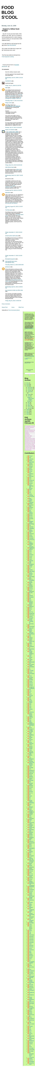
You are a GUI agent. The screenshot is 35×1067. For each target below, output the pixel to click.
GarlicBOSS (8, 81)
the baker (31, 1051)
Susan (30, 898)
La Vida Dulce (31, 732)
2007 (27, 411)
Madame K (31, 770)
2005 (27, 414)
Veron (30, 948)
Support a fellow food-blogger (30, 398)
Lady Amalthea (31, 734)
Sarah (30, 865)
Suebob (31, 891)
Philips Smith (8, 102)
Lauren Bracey (31, 747)
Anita (30, 489)
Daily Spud (31, 571)
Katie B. (31, 717)
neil (30, 1027)
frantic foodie (30, 998)
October (30, 390)
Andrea (31, 481)
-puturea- (31, 459)
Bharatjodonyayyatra (10, 259)
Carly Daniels (31, 530)
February (30, 406)
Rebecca (31, 841)
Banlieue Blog (31, 505)
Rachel (31, 834)
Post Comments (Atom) (14, 310)
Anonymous (31, 497)
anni (30, 964)
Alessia (31, 464)
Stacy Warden (31, 881)
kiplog (30, 1011)
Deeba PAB (30, 583)
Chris (30, 550)
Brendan (31, 518)
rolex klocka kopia (9, 167)
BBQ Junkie (30, 499)
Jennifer (31, 679)
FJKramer (31, 614)
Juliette (31, 709)
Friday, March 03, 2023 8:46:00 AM (13, 165)
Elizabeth (31, 597)
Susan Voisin (30, 893)
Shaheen (31, 869)
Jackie (30, 672)
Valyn (30, 943)
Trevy (30, 930)
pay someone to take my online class (14, 290)
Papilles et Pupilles (31, 812)
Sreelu (30, 879)
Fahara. (31, 616)
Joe (30, 689)
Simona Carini (31, 876)
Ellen (30, 600)
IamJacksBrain (31, 662)
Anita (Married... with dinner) (31, 486)
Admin (30, 460)
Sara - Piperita (31, 858)
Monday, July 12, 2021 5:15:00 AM (13, 127)
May (29, 402)
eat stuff (31, 984)
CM (30, 525)
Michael (31, 785)
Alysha (30, 469)
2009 (27, 386)
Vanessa (31, 945)
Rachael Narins (31, 833)
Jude (30, 699)
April (29, 404)
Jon (30, 692)
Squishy (31, 877)
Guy (30, 636)
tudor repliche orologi (10, 186)
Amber (30, 471)
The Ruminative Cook (31, 917)
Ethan (30, 609)
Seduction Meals (31, 868)
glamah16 (31, 1002)
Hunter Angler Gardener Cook (31, 653)
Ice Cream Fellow (31, 665)
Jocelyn (31, 685)
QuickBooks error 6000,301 (13, 106)
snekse (31, 1043)
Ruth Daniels (31, 851)
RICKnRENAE (31, 830)
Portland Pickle (31, 825)
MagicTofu (31, 772)
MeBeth (31, 776)
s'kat (30, 1032)
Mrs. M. (31, 793)
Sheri (30, 872)
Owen (30, 808)
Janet (30, 676)
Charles (31, 536)
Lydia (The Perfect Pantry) (31, 763)
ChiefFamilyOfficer (31, 548)
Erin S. (30, 607)
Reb (30, 839)
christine (31, 972)
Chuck (30, 556)
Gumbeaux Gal (31, 634)
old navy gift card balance (11, 203)
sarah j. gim (31, 1034)
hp (29, 1005)
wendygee (31, 1061)
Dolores (31, 588)
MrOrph (31, 791)
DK (30, 568)
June (29, 395)
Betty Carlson (31, 512)
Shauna (31, 871)
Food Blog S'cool (10, 12)
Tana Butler (30, 904)
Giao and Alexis (31, 628)
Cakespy (31, 526)
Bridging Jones (31, 522)
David (30, 575)
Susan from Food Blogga (31, 896)
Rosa (30, 845)
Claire (30, 559)
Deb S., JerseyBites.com (31, 580)
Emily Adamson (31, 606)
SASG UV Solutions (10, 129)
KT (29, 710)
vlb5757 (31, 1060)
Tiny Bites (31, 922)
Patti (30, 815)
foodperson (31, 995)
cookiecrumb (31, 974)
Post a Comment (6, 304)
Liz (29, 756)
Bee (30, 510)
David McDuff (31, 573)
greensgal (31, 1003)
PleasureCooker (31, 823)
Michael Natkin (31, 784)
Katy (30, 720)
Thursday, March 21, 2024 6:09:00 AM (14, 264)
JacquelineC (31, 674)
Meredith (31, 780)
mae (30, 1022)
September (30, 391)
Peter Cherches (31, 818)
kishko (30, 1013)
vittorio (30, 1058)
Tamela (31, 902)
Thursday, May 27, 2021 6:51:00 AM (13, 100)
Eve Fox (31, 612)
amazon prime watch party (11, 235)
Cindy (30, 557)
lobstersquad (31, 1020)
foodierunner (31, 993)
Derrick (31, 587)
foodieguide (31, 990)
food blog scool (31, 988)
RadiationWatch (31, 838)
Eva (30, 610)
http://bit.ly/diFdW (12, 45)
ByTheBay (31, 523)
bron (30, 969)
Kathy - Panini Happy (31, 715)
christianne (31, 970)
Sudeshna (31, 889)
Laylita (30, 748)
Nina (30, 804)
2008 (27, 409)
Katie (30, 718)
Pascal (30, 814)
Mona (30, 790)
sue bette (31, 1048)
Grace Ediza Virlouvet (31, 631)
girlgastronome (31, 1000)
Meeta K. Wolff (31, 778)
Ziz (30, 960)
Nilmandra (31, 802)
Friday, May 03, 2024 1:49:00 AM (13, 300)
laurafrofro (31, 1018)
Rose (30, 846)
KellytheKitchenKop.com (31, 725)
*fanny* (31, 456)
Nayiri (30, 796)
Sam (30, 852)
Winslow (31, 955)
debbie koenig (30, 980)
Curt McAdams (31, 563)
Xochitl (30, 957)
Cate (30, 532)
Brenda (31, 517)
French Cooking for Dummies (31, 622)
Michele (31, 787)
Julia (30, 703)
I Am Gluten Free (30, 657)
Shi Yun (31, 874)
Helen (30, 643)
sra (30, 1045)
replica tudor (19, 169)
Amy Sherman (31, 475)
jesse (30, 1010)
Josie (30, 694)
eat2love (31, 986)
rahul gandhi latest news (11, 261)
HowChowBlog (31, 649)
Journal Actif (31, 696)
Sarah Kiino (30, 864)
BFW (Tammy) (31, 501)
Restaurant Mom (31, 843)
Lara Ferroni (31, 739)
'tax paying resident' (31, 962)
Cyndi (30, 566)
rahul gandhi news (9, 262)
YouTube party (8, 210)
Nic (30, 797)
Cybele (31, 565)
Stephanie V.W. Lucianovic (31, 884)
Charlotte (31, 538)
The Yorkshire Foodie (31, 920)
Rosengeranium (31, 849)
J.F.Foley (31, 670)
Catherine (31, 533)
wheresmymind (31, 1063)
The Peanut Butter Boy (31, 913)
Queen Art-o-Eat (31, 828)
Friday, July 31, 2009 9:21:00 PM (13, 85)
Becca (30, 508)
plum (30, 1030)
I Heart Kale (30, 660)
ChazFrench (31, 540)
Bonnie (31, 514)
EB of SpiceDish (31, 591)
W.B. (30, 951)
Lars (30, 740)
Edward (31, 595)
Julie (30, 704)
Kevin (30, 727)
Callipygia (31, 528)
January (30, 408)
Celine (30, 535)
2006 (27, 412)
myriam (31, 1026)
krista (30, 1017)
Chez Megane (31, 542)
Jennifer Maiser (31, 678)
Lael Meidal (30, 737)
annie (30, 965)
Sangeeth (31, 855)
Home (13, 307)
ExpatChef (31, 613)
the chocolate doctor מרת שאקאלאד (31, 1055)
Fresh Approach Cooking (8, 56)
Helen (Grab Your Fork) (31, 641)
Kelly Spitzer (31, 722)
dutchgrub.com (31, 983)
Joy (30, 697)
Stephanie (31, 886)
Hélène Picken (31, 638)
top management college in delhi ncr (13, 98)
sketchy (31, 1042)
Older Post (21, 307)
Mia (30, 781)
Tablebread (31, 900)
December (30, 387)
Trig (30, 932)
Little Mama (30, 754)
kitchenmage (31, 1015)
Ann (30, 491)
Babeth (31, 503)
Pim (30, 821)
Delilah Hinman (31, 585)
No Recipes (31, 806)
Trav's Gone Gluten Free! (30, 927)
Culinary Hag (31, 561)
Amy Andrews (31, 473)
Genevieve (31, 626)
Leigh (30, 750)
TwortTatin (31, 935)
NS (30, 794)
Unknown (31, 936)
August (29, 394)
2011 (27, 383)
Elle (30, 598)
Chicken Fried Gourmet (31, 545)
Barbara (31, 507)
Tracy (30, 924)
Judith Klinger (31, 701)
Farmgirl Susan (31, 618)
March (29, 405)
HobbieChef (31, 647)
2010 (27, 384)
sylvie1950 (31, 1049)
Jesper (30, 681)
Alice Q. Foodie (31, 466)
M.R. (30, 769)
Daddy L (31, 569)
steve (30, 1046)
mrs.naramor (31, 1024)
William (31, 954)
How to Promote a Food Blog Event (29, 356)
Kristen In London (31, 729)
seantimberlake (31, 1036)
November (30, 388)
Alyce (30, 468)
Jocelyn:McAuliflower (31, 688)
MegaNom (29, 401)
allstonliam (7, 192)
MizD (30, 788)
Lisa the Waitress (31, 752)
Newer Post (4, 307)
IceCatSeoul (31, 667)
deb (30, 978)
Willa (30, 952)
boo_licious (31, 967)
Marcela (31, 773)
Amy (30, 477)
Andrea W (31, 480)
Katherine (31, 712)
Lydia (30, 766)
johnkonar (7, 266)
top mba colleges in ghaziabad (13, 95)
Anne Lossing (31, 494)
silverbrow (31, 1040)
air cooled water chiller (12, 131)
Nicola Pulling (30, 801)
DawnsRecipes (31, 577)
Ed (29, 594)
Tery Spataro (31, 907)
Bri (29, 520)
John (30, 691)
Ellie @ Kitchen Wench (31, 603)
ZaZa (30, 958)
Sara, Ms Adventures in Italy (31, 861)
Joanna (31, 682)
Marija (30, 775)
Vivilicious (31, 949)
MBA (6, 87)
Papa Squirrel (31, 810)
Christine (31, 554)
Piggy (30, 819)
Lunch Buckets (31, 761)
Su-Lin (30, 888)
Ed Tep (30, 592)
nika (30, 1029)
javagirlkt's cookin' (31, 1008)
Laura (30, 744)
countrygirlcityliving (31, 977)
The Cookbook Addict (31, 910)
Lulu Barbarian (31, 758)
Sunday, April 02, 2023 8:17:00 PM (13, 190)
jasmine (31, 1006)
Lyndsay (31, 767)
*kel (30, 457)
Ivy (29, 669)
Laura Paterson (31, 743)
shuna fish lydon (31, 1039)
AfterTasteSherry (31, 462)
